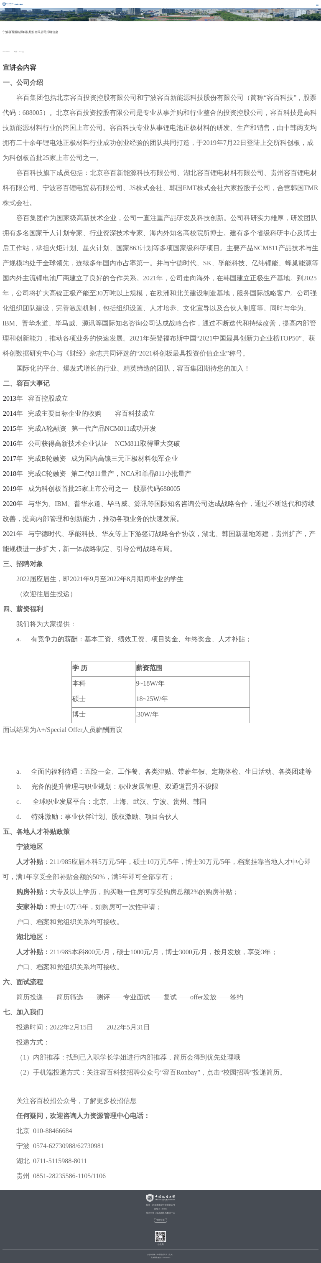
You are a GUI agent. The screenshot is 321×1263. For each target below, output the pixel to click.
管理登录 (160, 1220)
